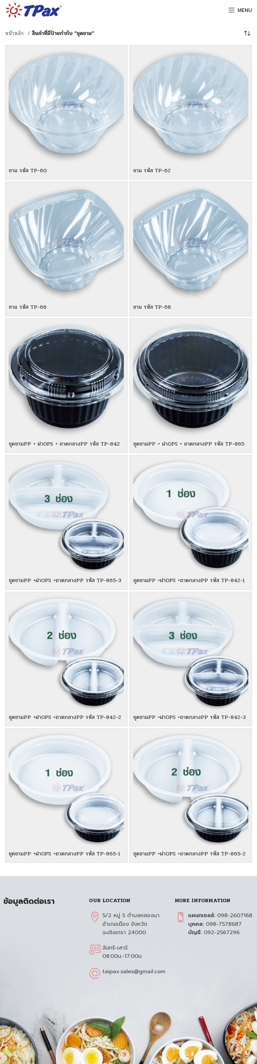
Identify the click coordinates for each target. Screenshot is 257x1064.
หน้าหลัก (15, 33)
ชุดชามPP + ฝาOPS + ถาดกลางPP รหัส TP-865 (188, 444)
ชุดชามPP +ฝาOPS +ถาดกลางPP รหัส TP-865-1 (64, 853)
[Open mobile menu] (240, 10)
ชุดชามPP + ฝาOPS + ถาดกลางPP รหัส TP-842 (64, 444)
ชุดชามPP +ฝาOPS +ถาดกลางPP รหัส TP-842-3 (189, 717)
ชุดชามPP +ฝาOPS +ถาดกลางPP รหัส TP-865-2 (189, 853)
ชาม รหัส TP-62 (152, 170)
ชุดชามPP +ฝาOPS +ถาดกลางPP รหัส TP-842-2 (65, 717)
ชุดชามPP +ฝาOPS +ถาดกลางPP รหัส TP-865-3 (65, 580)
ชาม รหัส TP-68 (152, 307)
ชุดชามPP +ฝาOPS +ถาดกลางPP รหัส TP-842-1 (189, 580)
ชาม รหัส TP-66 (28, 307)
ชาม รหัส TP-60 (28, 170)
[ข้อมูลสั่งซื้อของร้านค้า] (247, 33)
